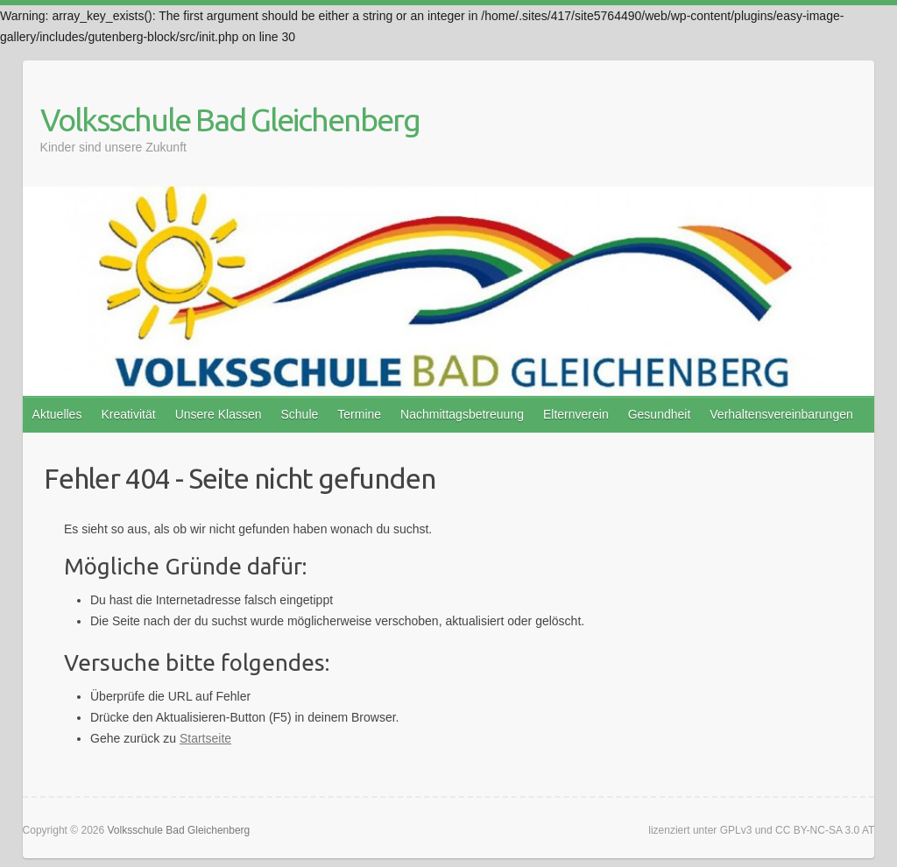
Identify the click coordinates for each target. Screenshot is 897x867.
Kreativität (128, 414)
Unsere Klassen (218, 414)
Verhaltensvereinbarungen (781, 414)
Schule (299, 414)
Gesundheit (659, 414)
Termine (359, 414)
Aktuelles (57, 414)
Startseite (205, 738)
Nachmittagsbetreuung (462, 414)
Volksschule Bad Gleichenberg (230, 119)
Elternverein (576, 414)
